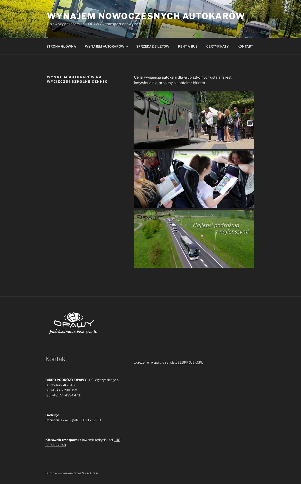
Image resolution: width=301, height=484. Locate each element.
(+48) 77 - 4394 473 (65, 395)
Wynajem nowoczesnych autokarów (146, 16)
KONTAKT (245, 46)
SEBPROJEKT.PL (190, 362)
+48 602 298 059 (63, 390)
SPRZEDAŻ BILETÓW (152, 46)
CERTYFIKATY (217, 46)
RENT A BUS (188, 46)
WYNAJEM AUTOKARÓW (107, 46)
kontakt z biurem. (191, 83)
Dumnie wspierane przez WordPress (72, 473)
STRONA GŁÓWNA (61, 46)
